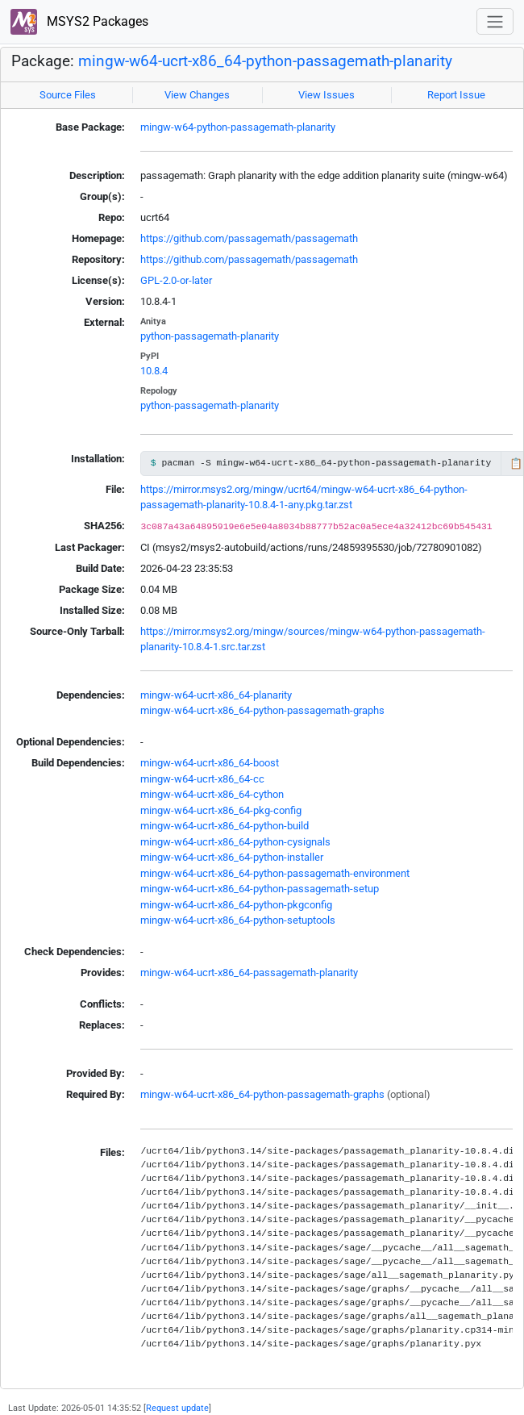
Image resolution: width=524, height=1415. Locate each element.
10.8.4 (154, 371)
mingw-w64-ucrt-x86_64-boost (209, 763)
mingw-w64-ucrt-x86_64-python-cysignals (235, 842)
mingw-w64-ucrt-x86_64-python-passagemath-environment (275, 873)
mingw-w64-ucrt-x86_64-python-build (224, 826)
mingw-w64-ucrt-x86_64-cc (202, 779)
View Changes (197, 95)
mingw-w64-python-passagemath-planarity (237, 127)
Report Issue (456, 95)
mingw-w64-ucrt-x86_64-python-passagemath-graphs (262, 710)
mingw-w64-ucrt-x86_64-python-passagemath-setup (259, 889)
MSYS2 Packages (79, 22)
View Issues (326, 95)
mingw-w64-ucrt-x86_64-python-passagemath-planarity (265, 61)
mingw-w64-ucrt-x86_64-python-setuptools (237, 920)
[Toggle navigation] (495, 21)
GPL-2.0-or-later (176, 280)
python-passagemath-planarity (209, 336)
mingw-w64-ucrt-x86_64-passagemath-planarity (249, 972)
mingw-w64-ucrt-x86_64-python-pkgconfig (236, 905)
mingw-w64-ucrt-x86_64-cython (212, 794)
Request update (177, 1407)
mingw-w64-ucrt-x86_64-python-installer (231, 857)
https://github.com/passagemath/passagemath (249, 238)
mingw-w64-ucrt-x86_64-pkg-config (221, 810)
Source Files (68, 95)
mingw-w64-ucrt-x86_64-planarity (216, 695)
